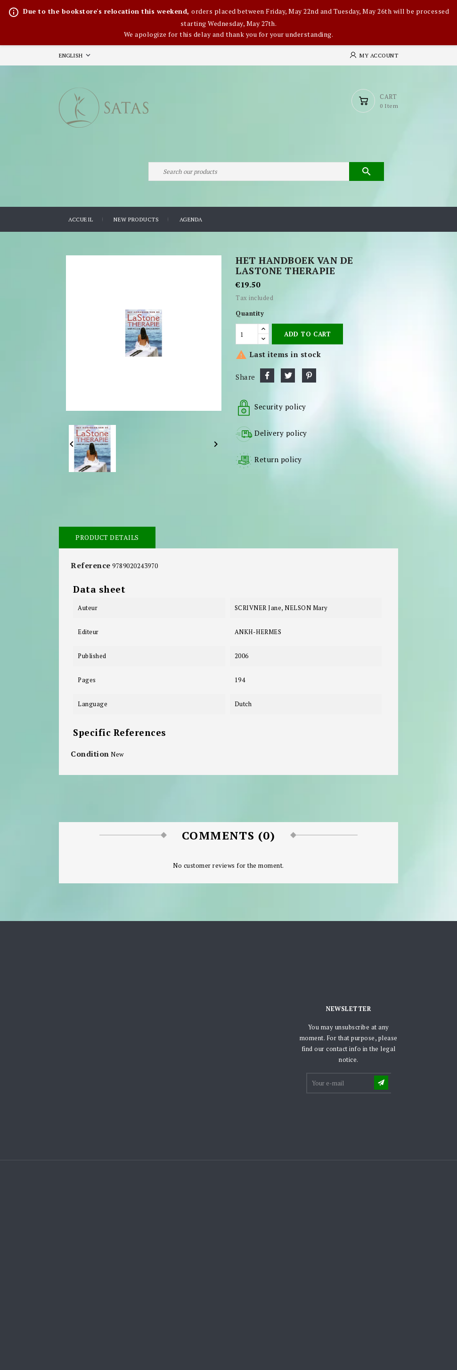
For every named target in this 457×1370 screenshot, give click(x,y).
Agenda (191, 219)
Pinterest (309, 375)
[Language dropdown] (75, 55)
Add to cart (307, 334)
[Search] (266, 171)
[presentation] (378, 1118)
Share (267, 375)
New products (136, 219)
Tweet (288, 375)
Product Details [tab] (107, 537)
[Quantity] (247, 334)
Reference (91, 565)
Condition (90, 754)
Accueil (80, 219)
